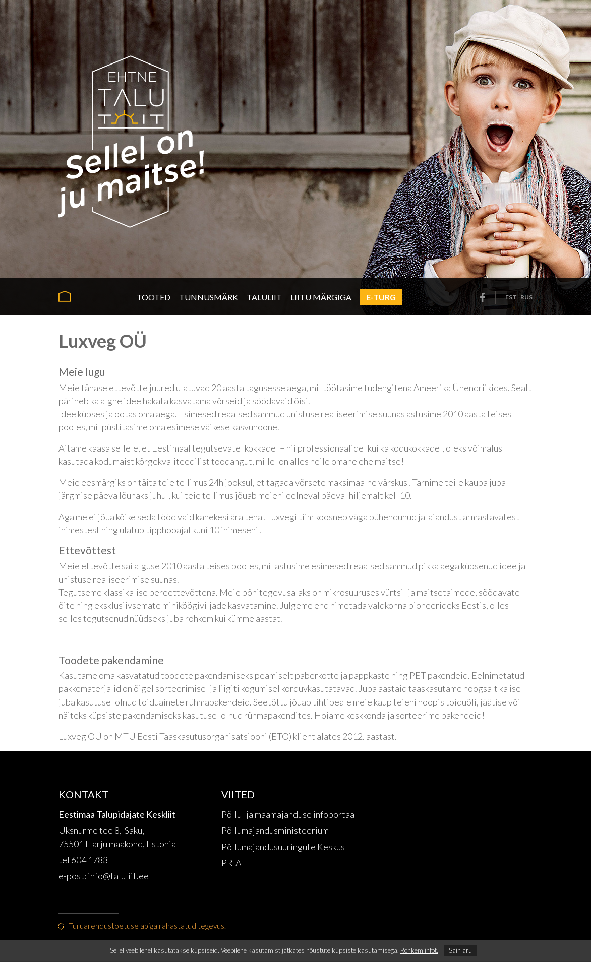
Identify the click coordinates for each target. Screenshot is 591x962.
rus (526, 297)
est (511, 297)
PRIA (231, 862)
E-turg (381, 297)
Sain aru (460, 950)
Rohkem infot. (419, 950)
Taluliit (264, 297)
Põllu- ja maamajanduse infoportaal (289, 814)
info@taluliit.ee (119, 875)
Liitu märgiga (320, 297)
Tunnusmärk (208, 297)
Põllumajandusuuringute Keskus (283, 846)
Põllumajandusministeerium (275, 830)
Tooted (153, 297)
